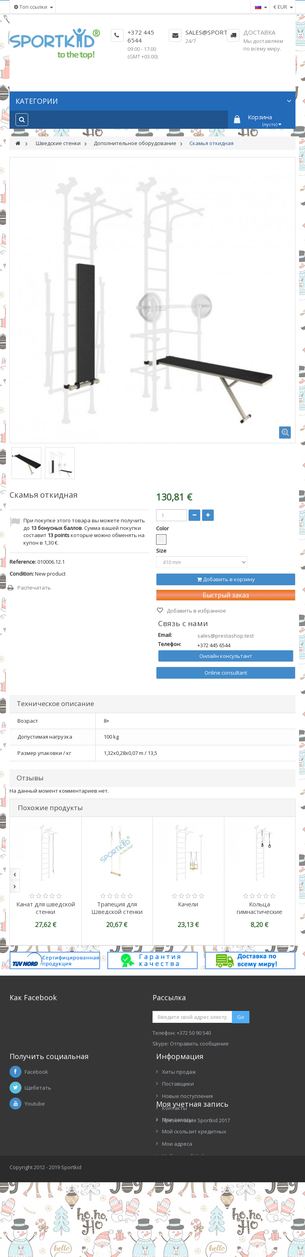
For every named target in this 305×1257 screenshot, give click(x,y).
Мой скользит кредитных (47, 1179)
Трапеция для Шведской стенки (117, 908)
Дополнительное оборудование (135, 143)
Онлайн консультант (225, 656)
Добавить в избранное (196, 610)
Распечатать (34, 587)
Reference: (23, 561)
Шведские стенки (58, 143)
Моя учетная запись (46, 1151)
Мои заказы (30, 1166)
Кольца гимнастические (259, 908)
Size (162, 550)
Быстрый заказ (226, 595)
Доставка (259, 32)
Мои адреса (30, 1191)
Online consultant (226, 672)
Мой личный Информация (48, 1203)
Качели (188, 904)
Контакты (174, 1123)
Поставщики (178, 1099)
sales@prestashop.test (225, 635)
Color (163, 528)
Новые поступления (187, 1111)
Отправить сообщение (199, 1043)
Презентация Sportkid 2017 (196, 1135)
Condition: (22, 573)
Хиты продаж (179, 1087)
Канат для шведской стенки (45, 908)
